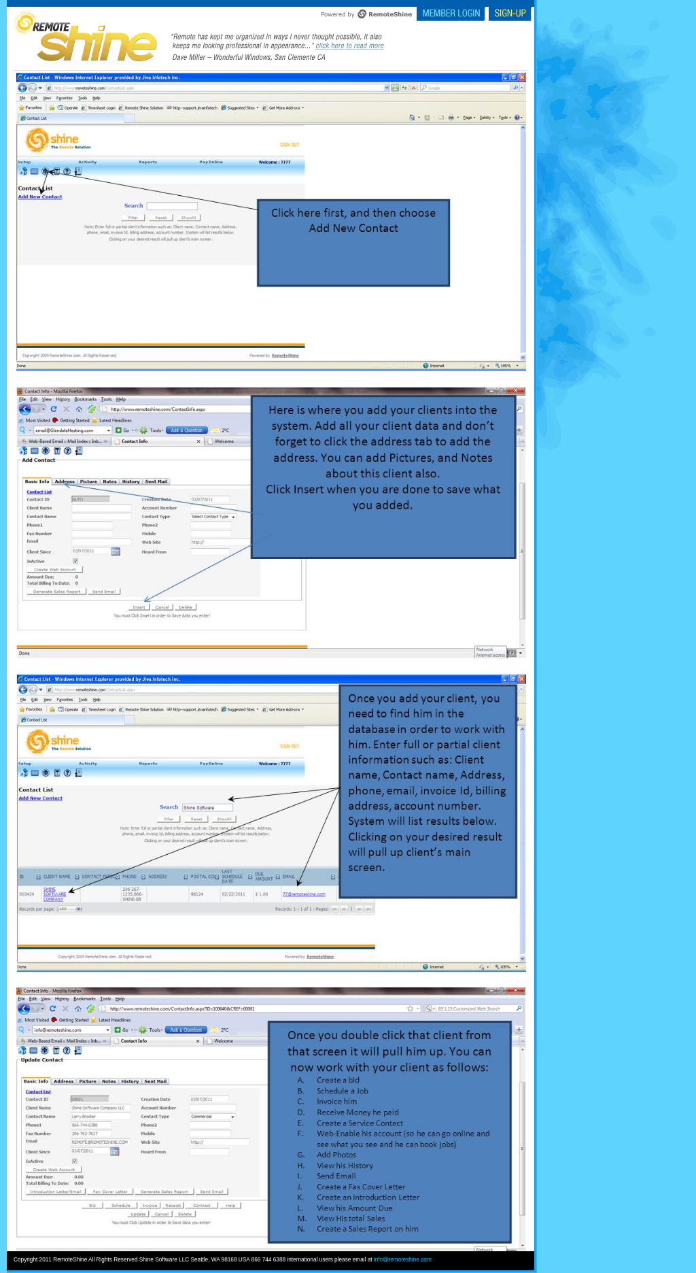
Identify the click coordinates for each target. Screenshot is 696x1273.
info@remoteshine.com (403, 1260)
